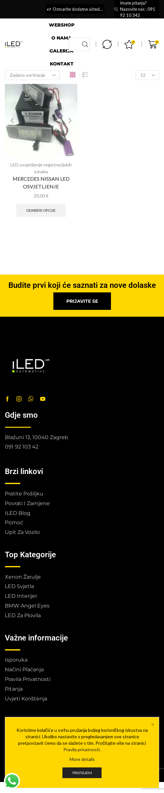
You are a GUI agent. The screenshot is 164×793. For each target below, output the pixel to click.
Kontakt (61, 64)
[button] (82, 301)
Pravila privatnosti (81, 761)
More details (82, 771)
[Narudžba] (32, 75)
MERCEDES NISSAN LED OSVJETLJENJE (41, 182)
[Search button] (85, 44)
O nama (61, 38)
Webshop (61, 25)
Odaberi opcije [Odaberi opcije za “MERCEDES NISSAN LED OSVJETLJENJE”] (41, 210)
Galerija (61, 51)
